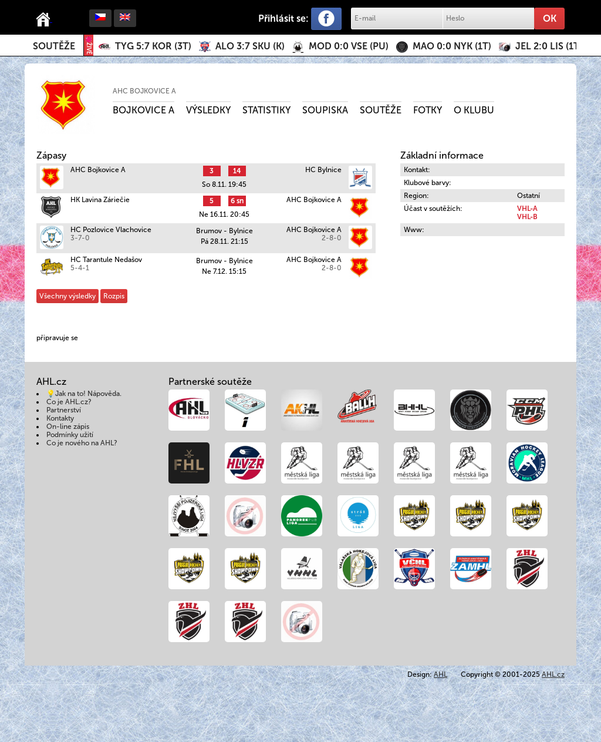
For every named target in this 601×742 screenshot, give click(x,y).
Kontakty (60, 418)
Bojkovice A (143, 110)
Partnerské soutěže (210, 381)
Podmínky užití (69, 435)
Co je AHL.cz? (69, 402)
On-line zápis (67, 426)
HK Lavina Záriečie (100, 200)
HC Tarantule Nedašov (106, 260)
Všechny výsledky (67, 296)
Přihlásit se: (283, 18)
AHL (440, 674)
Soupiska (325, 110)
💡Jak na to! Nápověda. (83, 394)
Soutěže (54, 46)
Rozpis (113, 296)
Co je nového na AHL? (81, 443)
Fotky (427, 110)
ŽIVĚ (88, 45)
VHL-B (527, 217)
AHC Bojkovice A (144, 91)
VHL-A (527, 208)
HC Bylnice (323, 170)
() (153, 46)
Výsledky (208, 110)
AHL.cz (553, 674)
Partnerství (63, 410)
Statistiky (266, 110)
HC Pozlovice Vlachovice (110, 230)
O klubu (474, 110)
